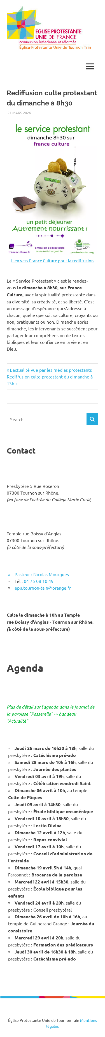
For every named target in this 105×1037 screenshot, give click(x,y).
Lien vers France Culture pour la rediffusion (52, 260)
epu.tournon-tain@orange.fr (43, 587)
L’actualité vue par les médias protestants (51, 370)
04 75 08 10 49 (38, 581)
